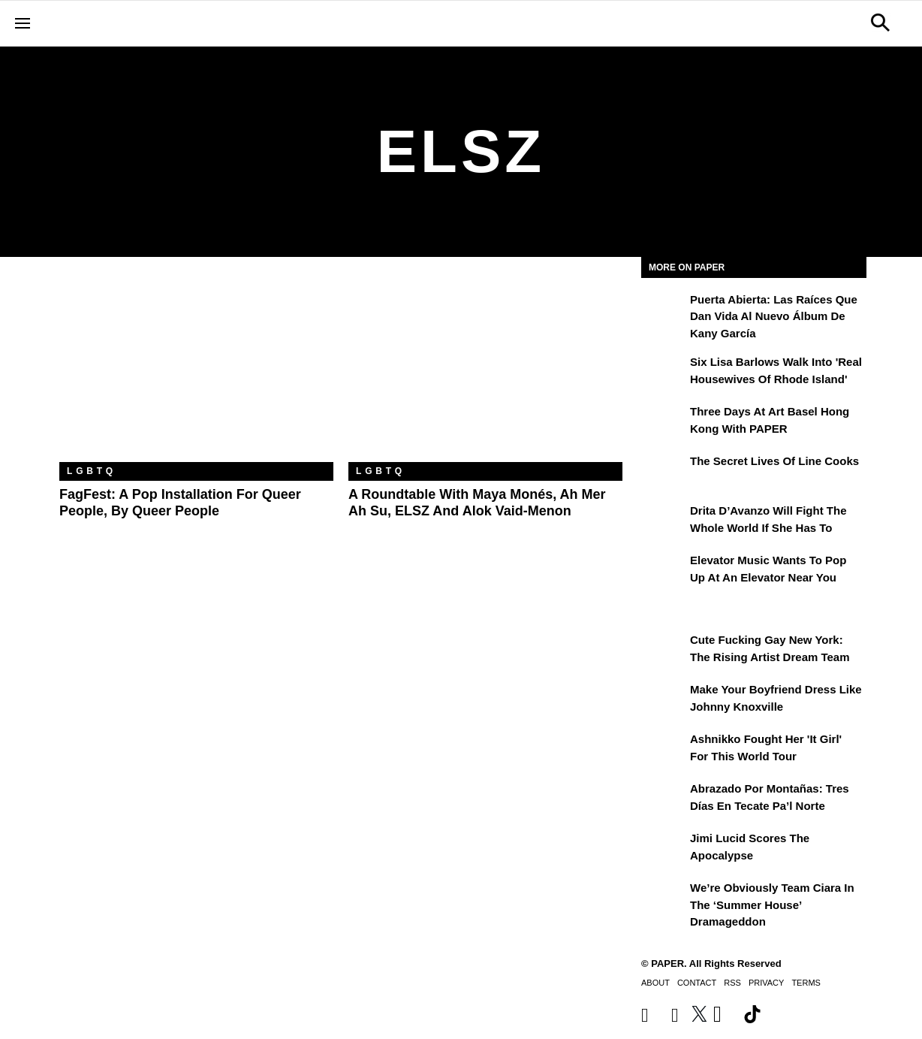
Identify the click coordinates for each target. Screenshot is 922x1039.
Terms (806, 982)
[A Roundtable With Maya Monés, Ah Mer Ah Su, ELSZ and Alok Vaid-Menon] (485, 370)
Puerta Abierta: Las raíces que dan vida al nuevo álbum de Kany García (773, 316)
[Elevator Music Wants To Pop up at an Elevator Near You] (663, 571)
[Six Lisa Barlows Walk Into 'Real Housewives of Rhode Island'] (663, 372)
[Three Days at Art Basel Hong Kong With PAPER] (663, 422)
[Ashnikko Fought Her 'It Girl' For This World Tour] (663, 750)
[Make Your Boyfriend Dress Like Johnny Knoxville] (663, 700)
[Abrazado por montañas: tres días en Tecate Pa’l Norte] (663, 799)
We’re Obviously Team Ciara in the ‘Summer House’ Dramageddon (772, 904)
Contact (696, 982)
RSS (732, 982)
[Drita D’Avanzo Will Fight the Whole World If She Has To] (663, 521)
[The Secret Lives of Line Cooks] (663, 472)
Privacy (766, 982)
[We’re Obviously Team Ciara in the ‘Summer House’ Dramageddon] (663, 898)
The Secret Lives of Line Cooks (774, 461)
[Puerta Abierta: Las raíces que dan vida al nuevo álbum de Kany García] (663, 310)
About (655, 982)
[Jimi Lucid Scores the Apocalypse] (663, 849)
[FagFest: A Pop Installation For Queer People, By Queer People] (196, 370)
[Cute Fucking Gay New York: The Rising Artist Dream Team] (663, 650)
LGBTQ (91, 471)
